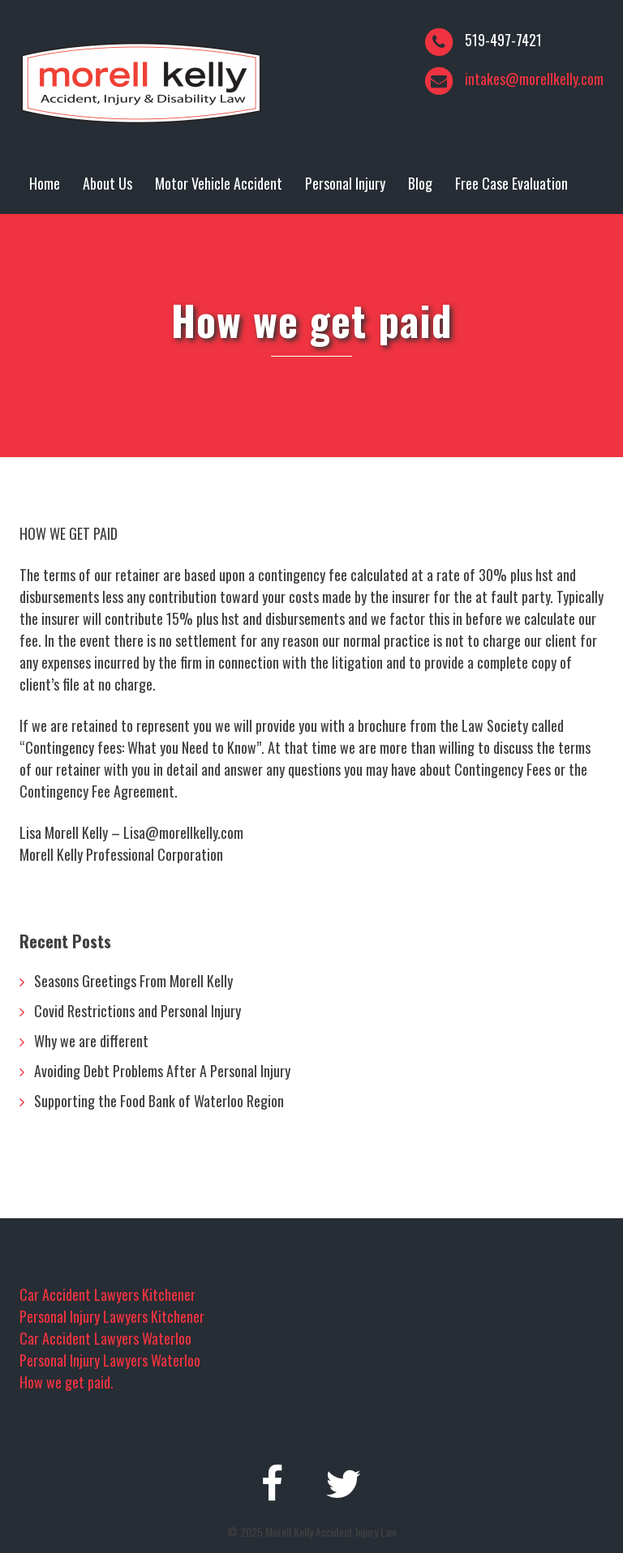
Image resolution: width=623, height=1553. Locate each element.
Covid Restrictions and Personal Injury (137, 1010)
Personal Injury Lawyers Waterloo (109, 1360)
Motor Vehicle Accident (218, 183)
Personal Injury (345, 183)
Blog (420, 183)
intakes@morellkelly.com (534, 78)
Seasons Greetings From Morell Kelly (133, 980)
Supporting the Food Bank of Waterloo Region (159, 1100)
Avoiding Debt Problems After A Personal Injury (162, 1070)
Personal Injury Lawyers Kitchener (111, 1316)
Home (44, 183)
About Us (107, 183)
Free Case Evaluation (511, 183)
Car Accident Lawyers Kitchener (107, 1294)
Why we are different (91, 1040)
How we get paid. (66, 1382)
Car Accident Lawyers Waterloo (105, 1338)
